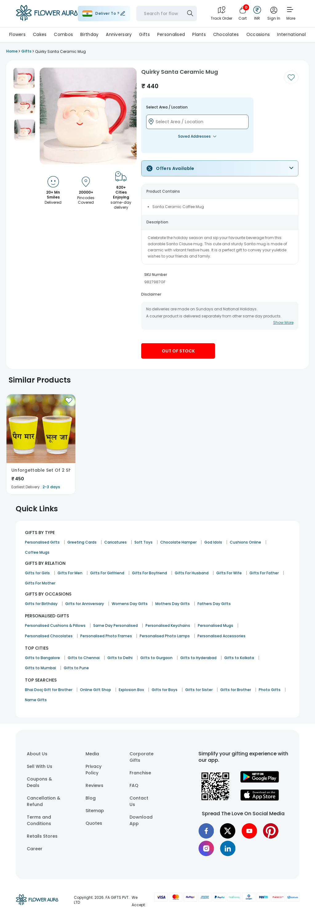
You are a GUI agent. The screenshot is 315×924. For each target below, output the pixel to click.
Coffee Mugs (37, 552)
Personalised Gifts (42, 542)
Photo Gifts (270, 689)
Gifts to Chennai (84, 657)
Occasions (258, 34)
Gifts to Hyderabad (198, 657)
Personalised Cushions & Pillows (55, 625)
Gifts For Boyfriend (149, 573)
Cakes (39, 34)
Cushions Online (245, 542)
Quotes (94, 823)
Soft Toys (143, 542)
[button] (24, 78)
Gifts (144, 34)
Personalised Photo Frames (106, 636)
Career (34, 849)
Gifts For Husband (192, 573)
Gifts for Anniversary (84, 603)
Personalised (171, 34)
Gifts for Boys (164, 689)
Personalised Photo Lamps (165, 636)
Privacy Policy (94, 769)
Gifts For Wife (229, 573)
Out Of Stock (178, 351)
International (291, 34)
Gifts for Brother (235, 689)
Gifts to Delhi (120, 657)
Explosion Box (131, 689)
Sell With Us (39, 766)
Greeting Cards (82, 542)
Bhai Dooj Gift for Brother (48, 689)
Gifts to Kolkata (239, 657)
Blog (91, 798)
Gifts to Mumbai (40, 667)
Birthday (89, 34)
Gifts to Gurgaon (156, 657)
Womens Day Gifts (130, 603)
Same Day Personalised (115, 625)
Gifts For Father (264, 573)
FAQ (134, 785)
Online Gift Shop (95, 689)
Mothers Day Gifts (172, 603)
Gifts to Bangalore (42, 657)
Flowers (17, 34)
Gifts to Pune (76, 667)
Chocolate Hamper (178, 542)
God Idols (213, 542)
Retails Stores (42, 836)
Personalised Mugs (215, 625)
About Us (37, 754)
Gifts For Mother (40, 583)
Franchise (140, 773)
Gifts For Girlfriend (107, 573)
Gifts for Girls (37, 573)
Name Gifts (36, 699)
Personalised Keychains (168, 625)
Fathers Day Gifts (214, 603)
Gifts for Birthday (41, 603)
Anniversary (119, 34)
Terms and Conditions (39, 820)
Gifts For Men (70, 573)
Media (92, 754)
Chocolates (226, 34)
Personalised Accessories (221, 636)
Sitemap (95, 811)
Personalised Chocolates (49, 636)
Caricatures (115, 542)
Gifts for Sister (199, 689)
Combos (63, 34)
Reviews (94, 785)
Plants (199, 34)
